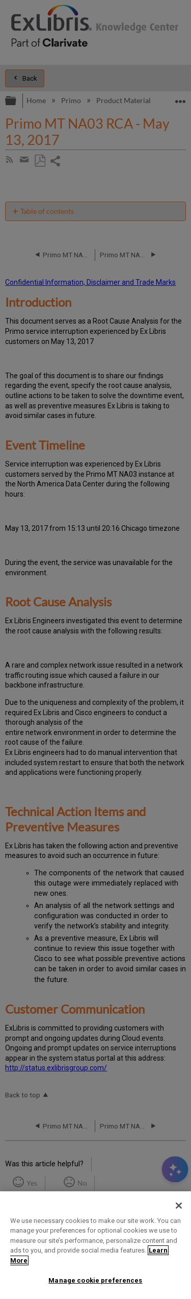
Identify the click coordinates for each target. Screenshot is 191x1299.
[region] (95, 1245)
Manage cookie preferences (95, 1280)
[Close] (179, 1205)
